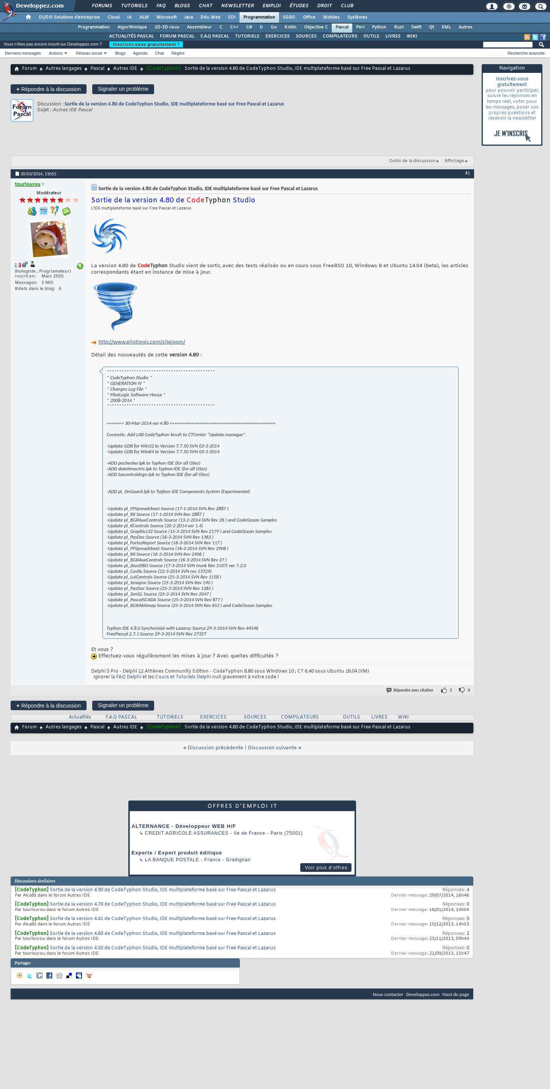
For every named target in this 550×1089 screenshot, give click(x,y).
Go (274, 27)
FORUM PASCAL (177, 36)
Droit (324, 6)
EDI (232, 17)
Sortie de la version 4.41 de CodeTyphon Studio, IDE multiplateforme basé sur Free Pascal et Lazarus (163, 919)
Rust (398, 27)
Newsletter (237, 6)
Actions (56, 53)
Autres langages (64, 69)
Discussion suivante (272, 748)
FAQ (160, 6)
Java (188, 17)
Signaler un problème (123, 89)
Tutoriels (134, 6)
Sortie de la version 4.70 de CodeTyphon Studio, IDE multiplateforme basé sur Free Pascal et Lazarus (163, 904)
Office (309, 17)
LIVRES (392, 36)
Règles (178, 53)
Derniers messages (23, 53)
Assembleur (199, 27)
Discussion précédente (215, 748)
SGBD (289, 17)
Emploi (271, 6)
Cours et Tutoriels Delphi (183, 677)
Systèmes (357, 17)
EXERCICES (277, 36)
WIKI (412, 36)
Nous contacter (388, 994)
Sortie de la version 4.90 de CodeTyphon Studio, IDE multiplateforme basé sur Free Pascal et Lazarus (163, 890)
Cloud (113, 17)
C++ (234, 27)
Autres (466, 27)
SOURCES (306, 36)
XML (446, 27)
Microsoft (166, 17)
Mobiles (331, 17)
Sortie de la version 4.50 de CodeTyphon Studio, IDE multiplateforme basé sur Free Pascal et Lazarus (163, 948)
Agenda (140, 53)
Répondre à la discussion (48, 89)
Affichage (454, 161)
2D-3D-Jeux (166, 27)
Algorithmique (132, 27)
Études (298, 6)
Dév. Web (210, 17)
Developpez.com (423, 994)
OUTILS (371, 36)
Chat (205, 6)
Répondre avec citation (410, 690)
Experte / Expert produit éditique (177, 853)
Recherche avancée (526, 53)
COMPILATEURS (340, 36)
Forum (29, 69)
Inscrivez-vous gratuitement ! (146, 44)
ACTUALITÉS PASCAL (131, 36)
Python (379, 27)
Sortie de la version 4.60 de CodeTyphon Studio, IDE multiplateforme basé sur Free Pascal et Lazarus (163, 934)
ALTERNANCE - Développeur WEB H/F (184, 826)
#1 (467, 173)
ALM (144, 17)
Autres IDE (125, 69)
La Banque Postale (172, 859)
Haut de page (456, 994)
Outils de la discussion (412, 161)
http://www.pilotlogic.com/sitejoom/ (141, 342)
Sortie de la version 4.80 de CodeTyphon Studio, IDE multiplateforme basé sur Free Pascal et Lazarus (174, 104)
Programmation (259, 17)
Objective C (316, 27)
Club (346, 6)
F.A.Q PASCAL (214, 36)
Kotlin (290, 27)
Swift (416, 27)
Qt (431, 27)
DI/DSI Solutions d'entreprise (69, 17)
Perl (360, 27)
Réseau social (89, 53)
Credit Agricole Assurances (187, 833)
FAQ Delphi (128, 677)
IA (129, 17)
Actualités (80, 717)
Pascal (342, 27)
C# (249, 27)
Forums (101, 6)
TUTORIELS (247, 36)
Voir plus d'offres (326, 867)
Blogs (181, 6)
